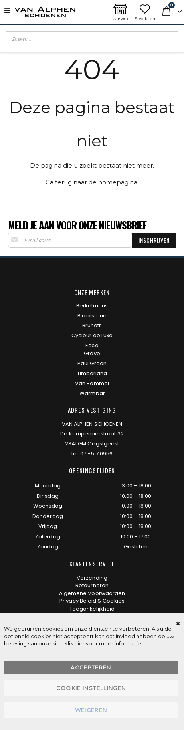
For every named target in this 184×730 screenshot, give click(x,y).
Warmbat (91, 393)
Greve (92, 353)
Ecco (91, 345)
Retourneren (92, 585)
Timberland (92, 373)
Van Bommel (92, 383)
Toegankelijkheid (92, 609)
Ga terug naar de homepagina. (92, 182)
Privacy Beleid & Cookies (92, 601)
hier (80, 643)
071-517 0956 (96, 453)
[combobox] (92, 38)
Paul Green (92, 363)
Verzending (92, 578)
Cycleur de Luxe (92, 335)
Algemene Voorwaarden (92, 593)
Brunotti (92, 325)
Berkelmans (92, 305)
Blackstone (92, 315)
